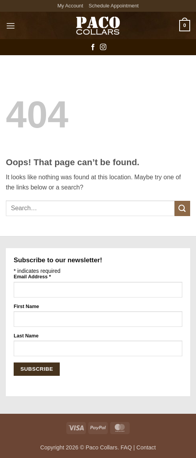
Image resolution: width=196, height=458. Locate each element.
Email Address (32, 276)
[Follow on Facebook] (93, 47)
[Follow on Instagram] (103, 47)
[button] (10, 25)
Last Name (26, 336)
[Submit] (182, 208)
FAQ (126, 447)
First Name (26, 306)
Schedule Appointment (114, 6)
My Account (70, 6)
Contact (146, 447)
